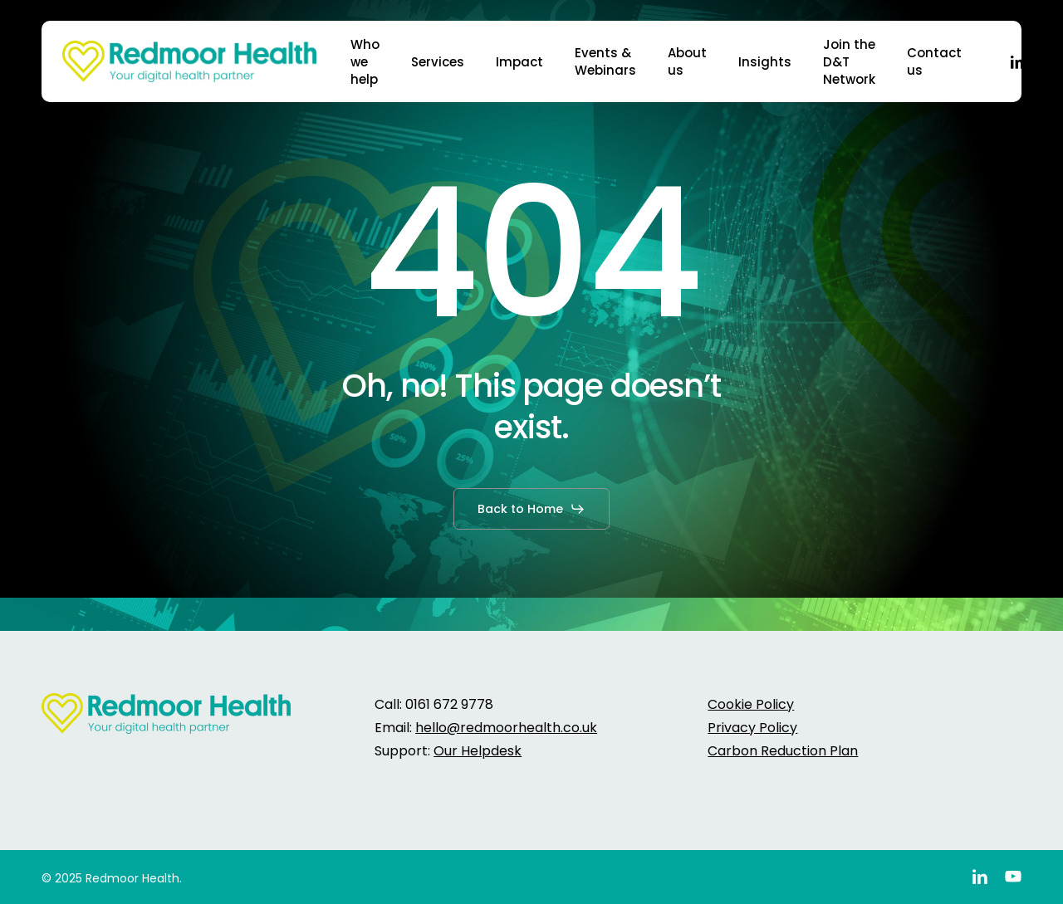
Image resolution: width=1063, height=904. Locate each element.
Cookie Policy (751, 704)
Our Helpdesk (478, 750)
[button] (531, 509)
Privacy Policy (752, 727)
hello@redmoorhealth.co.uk (506, 727)
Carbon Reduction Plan (783, 750)
